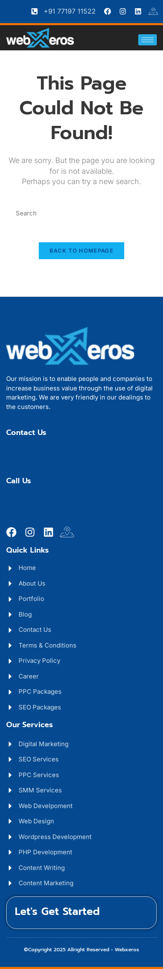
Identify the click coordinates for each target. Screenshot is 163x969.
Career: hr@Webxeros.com (55, 466)
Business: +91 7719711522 (52, 498)
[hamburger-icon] (147, 39)
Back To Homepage (81, 250)
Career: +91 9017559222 (50, 514)
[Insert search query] (81, 213)
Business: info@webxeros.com (61, 450)
